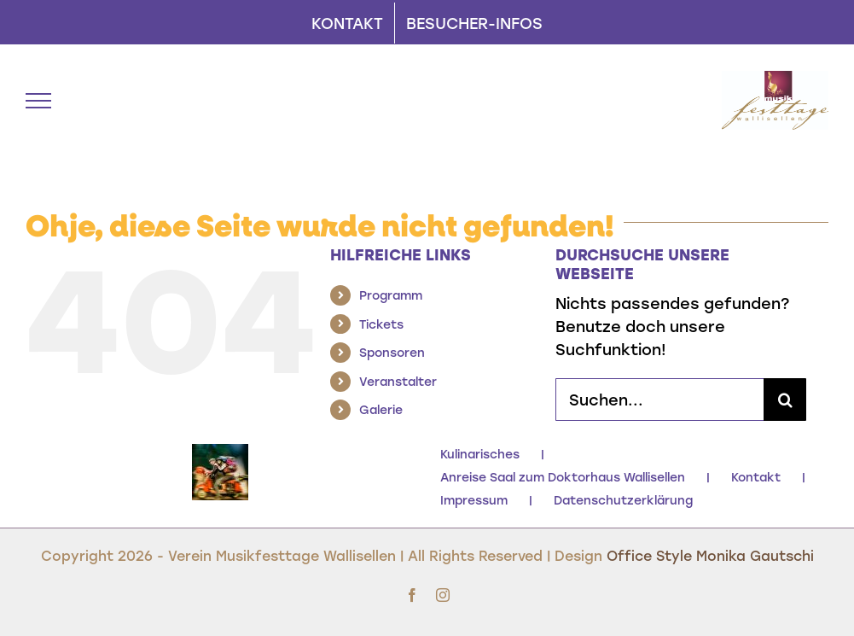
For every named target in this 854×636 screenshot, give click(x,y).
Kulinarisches (480, 454)
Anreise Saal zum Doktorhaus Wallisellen (562, 477)
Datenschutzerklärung (623, 500)
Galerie (381, 409)
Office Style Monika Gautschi (710, 555)
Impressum (474, 500)
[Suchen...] (659, 399)
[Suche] (785, 399)
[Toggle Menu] (38, 100)
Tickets (381, 324)
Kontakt (756, 477)
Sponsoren (392, 352)
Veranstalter (398, 381)
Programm (390, 295)
